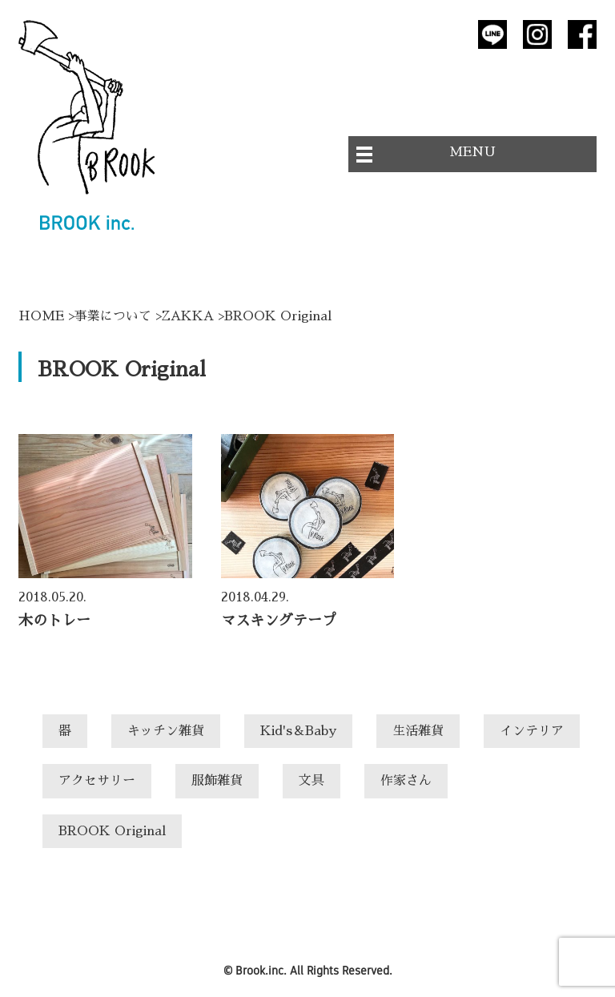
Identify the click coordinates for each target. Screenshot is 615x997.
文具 (311, 780)
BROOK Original (112, 831)
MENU (472, 152)
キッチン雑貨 (165, 731)
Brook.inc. (261, 970)
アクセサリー (96, 780)
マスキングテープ (278, 620)
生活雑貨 (418, 731)
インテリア (532, 731)
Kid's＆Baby (298, 731)
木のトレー (54, 620)
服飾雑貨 (217, 780)
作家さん (406, 780)
